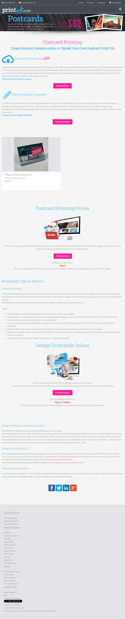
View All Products (11, 521)
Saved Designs (9, 592)
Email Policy (9, 574)
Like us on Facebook (12, 598)
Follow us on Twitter (12, 605)
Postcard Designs (62, 122)
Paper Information (11, 536)
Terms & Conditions (11, 571)
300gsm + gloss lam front (15, 178)
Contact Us (8, 560)
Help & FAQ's (9, 542)
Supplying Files (10, 551)
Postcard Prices (62, 86)
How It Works (9, 554)
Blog (5, 595)
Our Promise (9, 548)
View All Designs (10, 518)
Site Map (7, 539)
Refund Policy (9, 580)
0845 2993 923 (9, 2)
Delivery (7, 557)
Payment (7, 532)
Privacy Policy (9, 577)
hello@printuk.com (27, 2)
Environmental (10, 563)
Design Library (9, 545)
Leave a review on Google (14, 608)
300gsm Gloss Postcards (18, 174)
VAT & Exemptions (11, 583)
